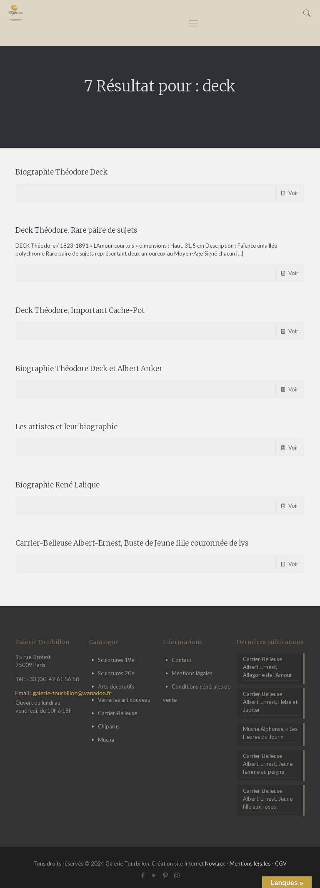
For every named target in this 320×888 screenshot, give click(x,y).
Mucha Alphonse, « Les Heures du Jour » (270, 733)
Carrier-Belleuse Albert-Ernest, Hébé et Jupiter (270, 702)
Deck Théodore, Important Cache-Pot (80, 310)
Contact (181, 660)
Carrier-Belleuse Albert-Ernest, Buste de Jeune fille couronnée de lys (131, 543)
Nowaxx (215, 863)
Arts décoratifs (116, 686)
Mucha (106, 739)
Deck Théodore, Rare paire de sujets (76, 230)
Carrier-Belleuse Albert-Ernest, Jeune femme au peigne (267, 764)
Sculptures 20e (116, 673)
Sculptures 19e (116, 660)
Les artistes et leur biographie (66, 426)
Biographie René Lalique (57, 485)
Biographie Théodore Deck (61, 172)
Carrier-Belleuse (117, 713)
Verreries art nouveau (124, 699)
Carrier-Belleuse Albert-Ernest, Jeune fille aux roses (267, 798)
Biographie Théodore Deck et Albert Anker (88, 368)
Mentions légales (192, 673)
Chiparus (109, 726)
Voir (293, 192)
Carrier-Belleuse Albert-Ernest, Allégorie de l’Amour (267, 667)
